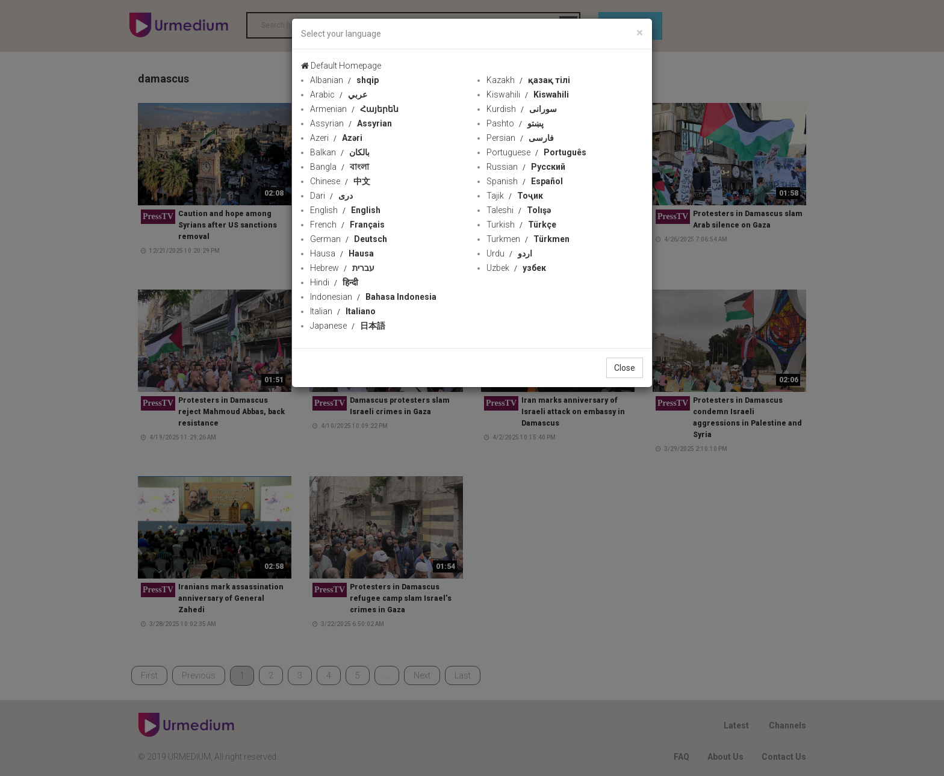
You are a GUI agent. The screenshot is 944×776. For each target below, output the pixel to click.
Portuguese (536, 152)
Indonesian (373, 297)
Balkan (340, 152)
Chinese (340, 181)
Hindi (334, 282)
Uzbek (516, 268)
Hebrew (342, 268)
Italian (343, 311)
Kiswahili (527, 94)
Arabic (338, 94)
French (347, 224)
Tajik (514, 195)
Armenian (354, 109)
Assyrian (351, 123)
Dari (331, 195)
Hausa (342, 253)
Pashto (515, 123)
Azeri (336, 138)
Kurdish (521, 109)
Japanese (347, 326)
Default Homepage (341, 65)
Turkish (521, 224)
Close (624, 368)
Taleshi (518, 210)
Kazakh (528, 80)
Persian (520, 138)
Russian (525, 167)
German (348, 239)
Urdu (509, 253)
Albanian (344, 80)
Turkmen (528, 239)
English (345, 210)
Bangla (339, 167)
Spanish (524, 181)
